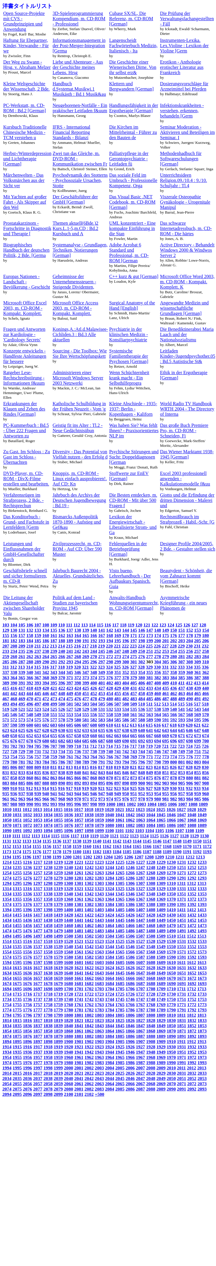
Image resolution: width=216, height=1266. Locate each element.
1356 (27, 899)
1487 (140, 930)
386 (189, 677)
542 (189, 709)
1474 (6, 930)
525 (53, 709)
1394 (6, 909)
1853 (202, 1025)
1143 (127, 841)
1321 (78, 888)
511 (149, 703)
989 (21, 804)
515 (181, 703)
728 (13, 751)
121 (146, 624)
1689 (160, 983)
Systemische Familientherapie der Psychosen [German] (128, 356)
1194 (6, 856)
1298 (47, 883)
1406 (130, 909)
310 (205, 661)
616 (157, 725)
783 (37, 761)
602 (45, 725)
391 (21, 682)
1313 (201, 883)
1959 (58, 1057)
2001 (78, 1067)
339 (21, 672)
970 (77, 798)
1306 (130, 883)
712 (93, 746)
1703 (99, 988)
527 (69, 709)
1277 (37, 877)
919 (85, 788)
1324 (109, 888)
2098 (47, 1094)
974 (109, 798)
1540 (68, 946)
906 (189, 783)
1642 (89, 972)
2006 (130, 1067)
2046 (130, 1078)
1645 (119, 972)
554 (77, 714)
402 (109, 682)
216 (77, 645)
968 (61, 798)
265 (53, 656)
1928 (150, 1046)
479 (101, 698)
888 (45, 783)
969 (69, 798)
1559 (58, 951)
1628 (150, 967)
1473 (202, 925)
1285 (119, 877)
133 (37, 630)
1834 (6, 1025)
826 (173, 767)
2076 (27, 1088)
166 (93, 635)
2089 (160, 1088)
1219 (58, 862)
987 (5, 804)
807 (21, 767)
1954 (6, 1057)
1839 (58, 1025)
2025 (119, 1073)
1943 (99, 1051)
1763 (99, 1004)
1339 (58, 893)
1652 (191, 972)
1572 (191, 951)
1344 (109, 893)
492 (205, 698)
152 (189, 630)
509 (133, 703)
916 (61, 788)
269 (85, 656)
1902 (89, 1041)
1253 (202, 867)
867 (85, 777)
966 (45, 798)
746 (157, 751)
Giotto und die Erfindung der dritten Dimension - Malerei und (187, 500)
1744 (109, 999)
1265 (119, 872)
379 (133, 677)
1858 (47, 1030)
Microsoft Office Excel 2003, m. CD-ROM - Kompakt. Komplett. (25, 308)
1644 (109, 972)
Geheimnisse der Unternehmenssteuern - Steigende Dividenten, (74, 281)
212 (45, 645)
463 (181, 693)
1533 (202, 941)
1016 (68, 809)
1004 (151, 804)
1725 (119, 993)
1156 (46, 846)
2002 (89, 1067)
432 (141, 688)
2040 (68, 1078)
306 (173, 661)
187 (53, 640)
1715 (17, 993)
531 (101, 709)
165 (85, 635)
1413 (201, 909)
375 (101, 677)
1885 (119, 1036)
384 (173, 677)
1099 (99, 830)
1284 (109, 877)
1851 (181, 1025)
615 (149, 725)
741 (117, 751)
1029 (201, 809)
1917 (37, 1046)
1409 (160, 909)
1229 (160, 862)
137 (69, 630)
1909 (160, 1041)
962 (13, 798)
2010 (171, 1067)
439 (197, 688)
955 (165, 793)
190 (77, 640)
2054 (6, 1083)
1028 (191, 809)
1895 (17, 1041)
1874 (6, 1036)
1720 (68, 993)
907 (197, 783)
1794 (6, 1015)
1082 (130, 825)
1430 (171, 914)
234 (13, 651)
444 (29, 693)
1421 (78, 914)
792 (109, 761)
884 (13, 783)
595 (197, 719)
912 (29, 788)
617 (165, 725)
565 (165, 714)
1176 (36, 851)
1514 (6, 941)
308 (189, 661)
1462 (89, 925)
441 (5, 693)
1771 (181, 1004)
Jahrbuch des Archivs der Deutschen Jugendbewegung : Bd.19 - (79, 500)
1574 (6, 957)
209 (21, 645)
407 (149, 682)
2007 (140, 1067)
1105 (159, 830)
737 (85, 751)
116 (107, 624)
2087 (140, 1088)
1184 (117, 851)
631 (69, 730)
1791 (181, 1009)
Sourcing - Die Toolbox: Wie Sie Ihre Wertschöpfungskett (80, 353)
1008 (193, 804)
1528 (150, 941)
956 (173, 793)
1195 (16, 856)
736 (77, 751)
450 (77, 693)
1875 (17, 1036)
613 (133, 725)
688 (109, 740)
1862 (89, 1030)
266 (61, 656)
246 (109, 651)
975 (117, 798)
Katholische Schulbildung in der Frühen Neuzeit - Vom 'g (79, 406)
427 (101, 688)
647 (197, 730)
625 (21, 730)
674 (205, 735)
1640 (68, 972)
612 (125, 725)
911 (21, 788)
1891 (181, 1036)
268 (77, 656)
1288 (150, 877)
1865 (119, 1030)
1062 (130, 819)
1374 (6, 904)
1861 (78, 1030)
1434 (6, 920)
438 (189, 688)
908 (205, 783)
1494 (6, 935)
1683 (99, 983)
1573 (202, 951)
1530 (171, 941)
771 (149, 756)
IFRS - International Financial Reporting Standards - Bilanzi (71, 132)
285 (5, 661)
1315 (17, 888)
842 (93, 772)
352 (125, 672)
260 (13, 656)
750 (189, 751)
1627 (140, 967)
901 (149, 783)
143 (117, 630)
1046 (171, 814)
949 (117, 793)
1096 (68, 830)
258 (205, 651)
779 (5, 761)
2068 (150, 1083)
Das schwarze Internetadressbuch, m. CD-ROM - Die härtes (186, 228)
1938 (47, 1051)
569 (197, 714)
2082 (89, 1088)
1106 (169, 830)
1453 (202, 920)
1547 (140, 946)
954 (157, 793)
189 (69, 640)
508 (125, 703)
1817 (37, 1020)
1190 (177, 851)
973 (101, 798)
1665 (119, 978)
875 (149, 777)
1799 (58, 1015)
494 (13, 703)
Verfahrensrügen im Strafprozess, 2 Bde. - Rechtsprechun (23, 500)
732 (45, 751)
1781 (78, 1009)
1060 (109, 819)
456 (125, 693)
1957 (37, 1057)
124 (170, 624)
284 (205, 656)
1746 (130, 999)
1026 (171, 809)
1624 (109, 967)
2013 (201, 1067)
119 (131, 624)
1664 (109, 978)
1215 (17, 862)
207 (5, 645)
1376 (27, 904)
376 (109, 677)
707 (53, 746)
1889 (160, 1036)
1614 (6, 967)
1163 (117, 846)
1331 (181, 888)
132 (29, 630)
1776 (27, 1009)
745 (149, 751)
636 (109, 730)
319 (69, 666)
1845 (119, 1025)
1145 (147, 841)
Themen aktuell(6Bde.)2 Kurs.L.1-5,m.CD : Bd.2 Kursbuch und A (75, 228)
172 (141, 635)
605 (69, 725)
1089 (202, 825)
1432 (191, 914)
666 (141, 735)
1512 (191, 935)
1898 (47, 1041)
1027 (181, 809)
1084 (150, 825)
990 (29, 804)
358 (173, 672)
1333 (202, 888)
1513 (201, 935)
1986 (130, 1062)
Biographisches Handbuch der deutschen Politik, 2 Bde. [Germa (26, 250)
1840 (68, 1025)
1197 (36, 856)
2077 (37, 1088)
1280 (68, 877)
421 (53, 688)
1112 (26, 835)
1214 (6, 862)
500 (61, 703)
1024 (150, 809)
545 (5, 714)
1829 (160, 1020)
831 (5, 772)
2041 (78, 1078)
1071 (17, 825)
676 (13, 740)
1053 (37, 819)
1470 (171, 925)
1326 (130, 888)
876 (157, 777)
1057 (78, 819)
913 (37, 788)
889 (53, 783)
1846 (130, 1025)
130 (13, 630)
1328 (150, 888)
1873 (202, 1030)
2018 (47, 1073)
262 (29, 656)
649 (5, 735)
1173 (6, 851)
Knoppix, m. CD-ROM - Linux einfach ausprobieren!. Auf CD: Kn (80, 478)
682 (61, 740)
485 (149, 698)
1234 (6, 867)
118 (123, 624)
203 (181, 640)
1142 (117, 841)
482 (125, 698)
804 (205, 761)
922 (109, 788)
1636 (27, 972)
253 (165, 651)
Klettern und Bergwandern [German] (131, 86)
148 (157, 630)
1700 (68, 988)
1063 (140, 819)
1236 (27, 867)
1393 (202, 904)
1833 (202, 1020)
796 (141, 761)
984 (189, 798)
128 (202, 624)
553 (69, 714)
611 (117, 725)
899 (133, 783)
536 (141, 709)
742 (125, 751)
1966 (130, 1057)
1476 (27, 930)
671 (181, 735)
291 (53, 661)
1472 (191, 925)
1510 (171, 935)
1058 (89, 819)
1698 (47, 988)
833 (21, 772)
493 (5, 703)
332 (173, 666)
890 (61, 783)
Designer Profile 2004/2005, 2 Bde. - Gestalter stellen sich (187, 546)
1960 (68, 1057)
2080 (68, 1088)
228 (173, 645)
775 (181, 756)
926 (141, 788)
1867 (140, 1030)
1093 (37, 830)
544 (205, 709)
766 (109, 756)
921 (101, 788)
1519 (58, 941)
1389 (160, 904)
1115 (55, 835)
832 (13, 772)
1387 (140, 904)
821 (133, 767)
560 (125, 714)
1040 (109, 814)
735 (69, 751)
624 (13, 730)
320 (77, 666)
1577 (37, 957)
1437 (37, 920)
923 (117, 788)
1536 (27, 946)
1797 (37, 1015)
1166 (147, 846)
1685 (119, 983)
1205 (118, 856)
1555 (17, 951)
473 (53, 698)
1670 (171, 978)
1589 (160, 957)
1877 (37, 1036)
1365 (119, 899)
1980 (68, 1062)
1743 (99, 999)
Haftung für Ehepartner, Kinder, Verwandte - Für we (26, 45)
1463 (99, 925)
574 (29, 719)
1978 (47, 1062)
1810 (171, 1015)
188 (61, 640)
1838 (47, 1025)
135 (53, 630)
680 (45, 740)
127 (194, 624)
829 (197, 767)
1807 (140, 1015)
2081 (78, 1088)
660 (93, 735)
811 (53, 767)
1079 (99, 825)
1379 (58, 904)
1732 (191, 993)
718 (141, 746)
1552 (191, 946)
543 (197, 709)
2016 (27, 1073)
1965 (119, 1057)
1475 (17, 930)
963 (21, 798)
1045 (160, 814)
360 (189, 672)
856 (205, 772)
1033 (37, 814)
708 (61, 746)
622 (205, 725)
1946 (130, 1051)
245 (101, 651)
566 (173, 714)
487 (165, 698)
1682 (89, 983)
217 (85, 645)
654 (45, 735)
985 (197, 798)
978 (141, 798)
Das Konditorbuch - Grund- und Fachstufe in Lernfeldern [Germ (26, 522)
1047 (181, 814)
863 (53, 777)
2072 (191, 1083)
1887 (140, 1036)
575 (37, 719)
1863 (99, 1030)
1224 (109, 862)
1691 (181, 983)
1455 (17, 925)
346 (77, 672)
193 (101, 640)
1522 (89, 941)
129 (5, 630)
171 (133, 635)
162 (61, 635)
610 (109, 725)
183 (21, 640)
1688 (150, 983)
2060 (68, 1083)
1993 (202, 1062)
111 (69, 624)
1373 (202, 899)
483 (133, 698)
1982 (89, 1062)
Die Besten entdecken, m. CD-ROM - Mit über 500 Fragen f (133, 500)
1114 (45, 835)
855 (197, 772)
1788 (150, 1009)
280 (173, 656)
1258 (47, 872)
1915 (17, 1046)
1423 (99, 914)
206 (205, 640)
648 (205, 730)
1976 (27, 1062)
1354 (6, 899)
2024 (109, 1073)
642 (157, 730)
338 (13, 672)
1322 (89, 888)
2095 (17, 1094)
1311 (181, 883)
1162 (106, 846)
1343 (99, 893)
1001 (121, 804)
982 (173, 798)
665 (133, 735)
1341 (78, 893)
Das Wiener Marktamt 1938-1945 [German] (187, 454)
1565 (119, 951)
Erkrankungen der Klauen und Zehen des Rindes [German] (24, 409)
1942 (89, 1051)
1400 (68, 909)
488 (173, 698)
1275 (17, 877)
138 (77, 630)
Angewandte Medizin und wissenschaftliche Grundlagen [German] (184, 308)
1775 (17, 1009)
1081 (119, 825)
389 (5, 682)
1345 (119, 893)
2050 (171, 1078)
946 (93, 793)
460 (157, 693)
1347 (140, 893)
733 (53, 751)
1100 (109, 830)
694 (157, 740)
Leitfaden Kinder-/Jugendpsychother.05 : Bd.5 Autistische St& (187, 356)
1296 (27, 883)
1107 (179, 830)
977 (133, 798)
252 (157, 651)
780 (13, 761)
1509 (160, 935)
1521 (78, 941)
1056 (68, 819)
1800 (68, 1015)
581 (85, 719)
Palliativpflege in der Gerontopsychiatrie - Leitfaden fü (128, 158)
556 (93, 714)
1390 (171, 904)
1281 (78, 877)
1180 (77, 851)
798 (157, 761)
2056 (27, 1083)
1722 (89, 993)
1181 (87, 851)
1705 (119, 988)
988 (13, 804)
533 (117, 709)
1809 (160, 1015)
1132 (16, 841)
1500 (68, 935)
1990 (171, 1062)
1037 (78, 814)
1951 (181, 1051)
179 (197, 635)
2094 (6, 1094)
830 (205, 767)
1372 (191, 899)
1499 (58, 935)
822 (141, 767)
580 (77, 719)
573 (21, 719)
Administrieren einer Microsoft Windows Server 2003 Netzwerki (78, 378)
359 (181, 672)
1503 (99, 935)
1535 (17, 946)
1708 (150, 988)
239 (53, 651)
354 (141, 672)
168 (109, 635)
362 (205, 672)
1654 (6, 978)
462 (173, 693)
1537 (37, 946)
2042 (89, 1078)
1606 (130, 962)
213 (53, 645)
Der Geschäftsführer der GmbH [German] (75, 199)
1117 (75, 835)
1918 (47, 1046)
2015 (17, 1073)
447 (53, 693)
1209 (159, 856)
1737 (37, 999)
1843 (99, 1025)
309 (197, 661)
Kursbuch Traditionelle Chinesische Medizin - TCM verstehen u (25, 132)
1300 (68, 883)
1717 (37, 993)
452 (93, 693)
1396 (27, 909)
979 (149, 798)
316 (45, 666)
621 (197, 725)
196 (125, 640)
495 (21, 703)
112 (76, 624)
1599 (58, 962)
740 (109, 751)
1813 (201, 1015)
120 (139, 624)
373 (85, 677)
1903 (99, 1041)
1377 (37, 904)
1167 (157, 846)
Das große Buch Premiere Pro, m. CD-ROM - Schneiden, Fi (184, 430)
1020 (109, 809)
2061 (78, 1083)
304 (157, 661)
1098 (89, 830)
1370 (171, 899)
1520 (68, 941)
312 (13, 666)
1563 (99, 951)
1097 (78, 830)
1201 (77, 856)
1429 (160, 914)
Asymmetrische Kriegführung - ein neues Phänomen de (183, 603)
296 (93, 661)
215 (69, 645)
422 (61, 688)
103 (5, 624)
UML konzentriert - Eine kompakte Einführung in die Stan (132, 228)
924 (125, 788)
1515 (17, 941)
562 (141, 714)
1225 (119, 862)
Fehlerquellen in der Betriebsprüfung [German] (128, 549)
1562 (89, 951)
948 (109, 793)
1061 (119, 819)
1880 (68, 1036)
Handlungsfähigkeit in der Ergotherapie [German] (133, 108)
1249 (160, 867)
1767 (140, 1004)
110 (61, 624)
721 (165, 746)
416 (13, 688)
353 (133, 672)
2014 (6, 1073)
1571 (181, 951)
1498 (47, 935)
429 (117, 688)
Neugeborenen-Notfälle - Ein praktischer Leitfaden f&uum (80, 108)
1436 (27, 920)
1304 (109, 883)
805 (5, 767)
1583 (99, 957)
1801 (78, 1015)
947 (101, 793)
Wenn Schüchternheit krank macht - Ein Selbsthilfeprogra (129, 378)
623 (5, 730)
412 (189, 682)
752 (205, 751)
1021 (119, 809)
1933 (202, 1046)
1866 (130, 1030)
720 (157, 746)
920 (93, 788)
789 (85, 761)
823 (149, 767)
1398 (47, 909)
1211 (179, 856)
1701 (78, 988)
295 (85, 661)
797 (149, 761)
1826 (130, 1020)
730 (29, 751)
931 (181, 788)
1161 (96, 846)
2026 (130, 1073)
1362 (89, 899)
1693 (202, 983)
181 (5, 640)
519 (5, 709)
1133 (26, 841)
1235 (17, 867)
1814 (6, 1020)
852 (173, 772)
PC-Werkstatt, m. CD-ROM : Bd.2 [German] (24, 108)
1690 (171, 983)
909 (5, 788)
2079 (58, 1088)
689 (117, 740)
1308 (150, 883)
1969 (160, 1057)
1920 (68, 1046)
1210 (169, 856)
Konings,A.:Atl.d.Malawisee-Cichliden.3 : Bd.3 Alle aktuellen (80, 334)
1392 (191, 904)
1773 (202, 1004)
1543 (99, 946)
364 (13, 677)
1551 (181, 946)
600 (29, 725)
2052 (191, 1078)
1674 (6, 983)
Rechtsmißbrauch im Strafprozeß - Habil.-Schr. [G (187, 519)
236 (29, 651)
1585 (119, 957)
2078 (47, 1088)
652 (29, 735)
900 (141, 783)
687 (101, 740)
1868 (150, 1030)
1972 (191, 1057)
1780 (68, 1009)
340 (29, 672)
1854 (6, 1030)
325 (117, 666)
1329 (160, 888)
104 (13, 624)
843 (101, 772)
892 (77, 783)
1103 (139, 830)
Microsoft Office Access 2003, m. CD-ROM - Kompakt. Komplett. (75, 308)
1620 (68, 967)
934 (205, 788)
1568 (150, 951)
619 (181, 725)
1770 (171, 1004)
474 (61, 698)
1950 (171, 1051)
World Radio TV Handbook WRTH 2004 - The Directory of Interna (187, 409)
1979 (58, 1062)
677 (21, 740)
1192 (197, 851)
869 (101, 777)
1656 (27, 978)
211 (37, 645)
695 (165, 740)
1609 (160, 962)
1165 (137, 846)
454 (109, 693)
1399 (58, 909)
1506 (130, 935)
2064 (109, 1083)
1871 (181, 1030)
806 (13, 767)
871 (117, 777)
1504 (109, 935)
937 (21, 793)
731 (37, 751)
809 (37, 767)
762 (77, 756)
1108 (189, 830)
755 (21, 756)
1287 (140, 877)
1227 (140, 862)
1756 (27, 1004)
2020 (68, 1073)
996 (77, 804)
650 (13, 735)
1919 (58, 1046)
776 (189, 756)
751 (197, 751)
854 (189, 772)
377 (117, 677)
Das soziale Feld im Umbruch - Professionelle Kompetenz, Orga (133, 180)
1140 (96, 841)
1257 (37, 872)
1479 (58, 930)
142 (109, 630)
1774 (6, 1009)
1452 (191, 920)
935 (5, 793)
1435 (17, 920)
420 (45, 688)
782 (29, 761)
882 (205, 777)
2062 (89, 1083)
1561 (78, 951)
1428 (150, 914)
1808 (150, 1015)
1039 (99, 814)
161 (53, 635)
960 (205, 793)
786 (61, 761)
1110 (6, 835)
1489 (160, 930)
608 (93, 725)
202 (173, 640)
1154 (26, 846)
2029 (160, 1073)
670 (173, 735)
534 (125, 709)
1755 (17, 1004)
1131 (6, 841)
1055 (58, 819)
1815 (17, 1020)
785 (53, 761)
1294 (6, 883)
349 (101, 672)
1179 (66, 851)
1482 (89, 930)
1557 (37, 951)
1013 (37, 809)
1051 (17, 819)
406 (141, 682)
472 (45, 698)
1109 (199, 830)
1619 (58, 967)
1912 (191, 1041)
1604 (109, 962)
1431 (181, 914)
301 (133, 661)
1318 (47, 888)
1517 (37, 941)
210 (29, 645)
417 (21, 688)
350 (109, 672)
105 (21, 624)
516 (189, 703)
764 (93, 756)
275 (133, 656)
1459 (58, 925)
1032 (27, 814)
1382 (89, 904)
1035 (58, 814)
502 (77, 703)
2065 (119, 1083)
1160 (87, 846)
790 (93, 761)
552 (61, 714)
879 (181, 777)
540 (173, 709)
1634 (6, 972)
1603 (99, 962)
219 (101, 645)
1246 (130, 867)
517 (197, 703)
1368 (150, 899)
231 (197, 645)
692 (141, 740)
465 (197, 693)
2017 (37, 1073)
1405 (119, 909)
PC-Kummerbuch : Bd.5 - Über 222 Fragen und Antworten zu (26, 430)
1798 (47, 1015)
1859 (58, 1030)
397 (69, 682)
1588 (150, 957)
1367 (140, 899)
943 (69, 793)
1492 (191, 930)
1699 (58, 988)
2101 (78, 1094)
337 (5, 672)
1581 (78, 957)
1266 (130, 872)
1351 (181, 893)
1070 (6, 825)
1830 (171, 1020)
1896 (27, 1041)
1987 (140, 1062)
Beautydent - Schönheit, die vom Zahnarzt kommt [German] (186, 576)
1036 (68, 814)
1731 (181, 993)
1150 (197, 841)
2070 (171, 1083)
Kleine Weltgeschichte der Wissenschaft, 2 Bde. (26, 86)
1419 (58, 914)
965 (37, 798)
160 (45, 635)
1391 (181, 904)
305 (165, 661)
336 (205, 666)
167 (101, 635)
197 (133, 640)
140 (93, 630)
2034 (6, 1078)
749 (181, 751)
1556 (27, 951)
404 (125, 682)
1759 (58, 1004)
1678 (47, 983)
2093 (202, 1088)
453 (101, 693)
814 (77, 767)
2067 (140, 1083)
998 (93, 804)
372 (77, 677)
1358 (47, 899)
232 (205, 645)
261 (21, 656)
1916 (27, 1046)
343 (53, 672)
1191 (187, 851)
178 (189, 635)
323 (101, 666)
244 (93, 651)
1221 (78, 862)
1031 (17, 814)
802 (189, 761)
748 (173, 751)
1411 (181, 909)
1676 (27, 983)
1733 (202, 993)
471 (37, 698)
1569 (160, 951)
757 (37, 756)
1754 (6, 1004)
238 (45, 651)
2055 (17, 1083)
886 (29, 783)
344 (61, 672)
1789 (160, 1009)
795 (133, 761)
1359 (58, 899)
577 (53, 719)
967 (53, 798)
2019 (58, 1073)
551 (53, 714)
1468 (150, 925)
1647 (140, 972)
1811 (181, 1015)
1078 (89, 825)
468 (13, 698)
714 (109, 746)
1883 (99, 1036)
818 (109, 767)
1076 (68, 825)
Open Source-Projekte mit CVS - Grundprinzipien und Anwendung (24, 21)
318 (61, 666)
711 (85, 746)
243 (85, 651)
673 (197, 735)
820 (125, 767)
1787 (140, 1009)
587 (133, 719)
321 (85, 666)
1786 (130, 1009)
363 (5, 677)
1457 (37, 925)
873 (133, 777)
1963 (99, 1057)
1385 (119, 904)
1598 (47, 962)
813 (69, 767)
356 (157, 672)
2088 (150, 1088)
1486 (130, 930)
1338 (47, 893)
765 (101, 756)
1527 (140, 941)
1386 (130, 904)
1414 (6, 914)
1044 (150, 814)
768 (125, 756)
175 (165, 635)
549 (37, 714)
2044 (109, 1078)
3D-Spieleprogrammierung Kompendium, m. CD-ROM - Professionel (79, 18)
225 (149, 645)
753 (5, 756)
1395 (17, 909)
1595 (17, 962)
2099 (58, 1094)
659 (85, 735)
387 (197, 677)
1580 (68, 957)
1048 (191, 814)
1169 (177, 846)
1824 (109, 1020)
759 (53, 756)
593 (181, 719)
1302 (89, 883)
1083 (140, 825)
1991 (181, 1062)
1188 (157, 851)
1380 (68, 904)
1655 (17, 978)
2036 (27, 1078)
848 (141, 772)
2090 (171, 1088)
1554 (6, 951)
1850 (171, 1025)
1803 (99, 1015)
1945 (119, 1051)
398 (77, 682)
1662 (89, 978)
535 (133, 709)
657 (69, 735)
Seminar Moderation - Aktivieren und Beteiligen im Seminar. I (187, 132)
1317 (37, 888)
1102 (129, 830)
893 (85, 783)
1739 (58, 999)
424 (77, 688)
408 (157, 682)
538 (157, 709)
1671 (181, 978)
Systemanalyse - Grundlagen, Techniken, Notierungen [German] (80, 250)
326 (125, 666)
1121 (114, 835)
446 (45, 693)
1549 (160, 946)
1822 (89, 1020)
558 (109, 714)
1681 (78, 983)
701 (5, 746)
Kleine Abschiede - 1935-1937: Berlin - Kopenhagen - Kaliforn (133, 409)
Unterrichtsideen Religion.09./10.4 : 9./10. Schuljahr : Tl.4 (183, 180)
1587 (140, 957)
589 (149, 719)
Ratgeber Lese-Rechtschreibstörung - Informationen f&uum (24, 378)
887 (37, 783)
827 (181, 767)
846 (125, 772)
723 (181, 746)
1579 (58, 957)
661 (101, 735)
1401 (78, 909)
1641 (78, 972)
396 (61, 682)
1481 (78, 930)
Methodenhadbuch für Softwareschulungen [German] (181, 158)
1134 (36, 841)
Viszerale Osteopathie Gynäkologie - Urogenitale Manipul (185, 202)
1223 (99, 862)
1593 (202, 957)
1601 (78, 962)
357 (165, 672)
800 (173, 761)
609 (101, 725)
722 (173, 746)
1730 (171, 993)
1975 (17, 1062)
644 (173, 730)
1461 (78, 925)
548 (29, 714)
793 (117, 761)
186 (45, 640)
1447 (140, 920)
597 (5, 725)
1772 (191, 1004)
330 (157, 666)
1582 (89, 957)
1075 (58, 825)
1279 (58, 877)
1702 (89, 988)
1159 (77, 846)
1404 (109, 909)
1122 (124, 835)
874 (141, 777)
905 (181, 783)
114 (92, 624)
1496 (27, 935)
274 (125, 656)
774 (173, 756)
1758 (47, 1004)
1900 (68, 1041)
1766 (130, 1004)
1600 (68, 962)
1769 (160, 1004)
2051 (181, 1078)
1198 (46, 856)
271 (101, 656)
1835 (17, 1025)
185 (37, 640)
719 (149, 746)
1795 (17, 1015)
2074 (6, 1088)
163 (69, 635)
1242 (89, 867)
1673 (202, 978)
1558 (47, 951)
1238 (47, 867)
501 (69, 703)
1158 (66, 846)
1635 (17, 972)
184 (29, 640)
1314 (6, 888)
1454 (6, 925)
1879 (58, 1036)
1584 (109, 957)
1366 (130, 899)
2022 (89, 1073)
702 (13, 746)
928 (157, 788)
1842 (89, 1025)
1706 (130, 988)
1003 (141, 804)
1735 (17, 999)
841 (85, 772)
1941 (78, 1051)
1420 (68, 914)
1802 (89, 1015)
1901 (78, 1041)
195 (117, 640)
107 (37, 624)
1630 (171, 967)
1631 (181, 967)
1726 (130, 993)
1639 (58, 972)
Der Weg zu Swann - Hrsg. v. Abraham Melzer (27, 64)
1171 (197, 846)
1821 (78, 1020)
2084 (109, 1088)
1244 (109, 867)
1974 (6, 1062)
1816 (27, 1020)
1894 (6, 1041)
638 (125, 730)
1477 (37, 930)
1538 (47, 946)
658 (77, 735)
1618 (47, 967)
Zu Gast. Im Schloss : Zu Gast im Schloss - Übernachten (26, 457)
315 (37, 666)
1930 (171, 1046)
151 (181, 630)
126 (186, 624)
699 (197, 740)
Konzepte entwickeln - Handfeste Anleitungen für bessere (24, 356)
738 (93, 751)
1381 (78, 904)
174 (157, 635)
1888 (150, 1036)
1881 (78, 1036)
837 (53, 772)
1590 (171, 957)
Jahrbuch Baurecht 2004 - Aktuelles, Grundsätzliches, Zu (78, 576)
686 (93, 740)
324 (109, 666)
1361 (78, 899)
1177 (46, 851)
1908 (150, 1041)
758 (45, 756)
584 (109, 719)
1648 (150, 972)
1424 (109, 914)
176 (173, 635)
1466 (130, 925)
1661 (78, 978)
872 (125, 777)
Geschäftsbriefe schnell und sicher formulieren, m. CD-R (25, 576)
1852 (191, 1025)
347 (85, 672)
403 (117, 682)
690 (125, 740)
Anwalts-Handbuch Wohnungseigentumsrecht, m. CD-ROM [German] (134, 603)
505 (101, 703)
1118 (84, 835)
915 (53, 788)
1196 (26, 856)
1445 (119, 920)
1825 (119, 1020)
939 (37, 793)
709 (69, 746)
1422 (89, 914)
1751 (181, 999)
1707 (140, 988)
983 (181, 798)
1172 (207, 846)
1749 (160, 999)
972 (93, 798)
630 (61, 730)
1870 (171, 1030)
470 (29, 698)
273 (117, 656)
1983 (99, 1062)
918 (77, 788)
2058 (47, 1083)
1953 (202, 1051)
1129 (194, 835)
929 (165, 788)
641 (149, 730)
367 (37, 677)
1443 (99, 920)
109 (53, 624)
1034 (47, 814)
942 (61, 793)
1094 (47, 830)
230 (189, 645)
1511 (181, 935)
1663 (99, 978)
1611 (181, 962)
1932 (191, 1046)
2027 (140, 1073)
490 (189, 698)
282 (189, 656)
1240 (68, 867)
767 (117, 756)
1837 (37, 1025)
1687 (140, 983)
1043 (140, 814)
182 (13, 640)
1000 (110, 804)
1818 (47, 1020)
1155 (36, 846)
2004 (109, 1067)
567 (181, 714)
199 (149, 640)
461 (165, 693)
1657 (37, 978)
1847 (140, 1025)
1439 (58, 920)
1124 (144, 835)
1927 (140, 1046)
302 (141, 661)
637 (117, 730)
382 (157, 677)
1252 (191, 867)
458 (141, 693)
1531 (181, 941)
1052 (27, 819)
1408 (150, 909)
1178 (56, 851)
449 (69, 693)
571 (5, 719)
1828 (150, 1020)
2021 (78, 1073)
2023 (99, 1073)
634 (93, 730)
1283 (99, 877)
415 (5, 688)
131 (21, 630)
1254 (6, 872)
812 (61, 767)
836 (45, 772)
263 (37, 656)
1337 (37, 893)
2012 (191, 1067)
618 (173, 725)
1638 (47, 972)
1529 (160, 941)
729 (21, 751)
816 (93, 767)
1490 (171, 930)
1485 (119, 930)
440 (205, 688)
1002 (131, 804)
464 (189, 693)
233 (5, 651)
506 (109, 703)
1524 (109, 941)
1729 (160, 993)
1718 (47, 993)
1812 (191, 1015)
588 (141, 719)
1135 (46, 841)
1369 (160, 899)
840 (77, 772)
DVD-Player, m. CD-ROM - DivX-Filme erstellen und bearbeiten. (26, 478)
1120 (104, 835)
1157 (56, 846)
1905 (119, 1041)
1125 (154, 835)
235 (21, 651)
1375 (17, 904)
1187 (147, 851)
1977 (37, 1062)
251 (149, 651)
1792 (191, 1009)
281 (181, 656)
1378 (47, 904)
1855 (17, 1030)
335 (197, 666)
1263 (99, 872)
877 (165, 777)
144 (125, 630)
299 (117, 661)
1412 (191, 909)
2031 (181, 1073)
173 (149, 635)
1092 (27, 830)
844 (109, 772)
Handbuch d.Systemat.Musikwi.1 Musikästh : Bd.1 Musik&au (79, 89)
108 (45, 624)
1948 (150, 1051)
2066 (130, 1083)
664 (125, 735)
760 (61, 756)
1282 (89, 877)
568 (189, 714)
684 (77, 740)
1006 (172, 804)
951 (133, 793)
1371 (181, 899)
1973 (202, 1057)
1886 (130, 1036)
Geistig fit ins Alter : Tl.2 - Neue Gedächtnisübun (78, 428)
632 (77, 730)
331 (165, 666)
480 (109, 698)
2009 (160, 1067)
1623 (99, 967)
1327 (140, 888)
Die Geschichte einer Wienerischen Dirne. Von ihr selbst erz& (132, 67)
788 (77, 761)
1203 (97, 856)
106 (29, 624)
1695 (17, 988)
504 (93, 703)
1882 (89, 1036)
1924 (109, 1046)
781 (21, 761)
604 (61, 725)
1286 (130, 877)
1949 (160, 1051)
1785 (119, 1009)
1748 (150, 999)
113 (84, 624)
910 (13, 788)
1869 (160, 1030)
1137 (66, 841)
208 (13, 645)
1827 (140, 1020)
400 (93, 682)
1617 (37, 967)
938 (29, 793)
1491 (181, 930)
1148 (177, 841)
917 (69, 788)
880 (189, 777)
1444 (109, 920)
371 (69, 677)
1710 (171, 988)
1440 (68, 920)
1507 (140, 935)
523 (37, 709)
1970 (171, 1057)
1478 (47, 930)
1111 (16, 835)
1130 (204, 835)
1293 (202, 877)
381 (149, 677)
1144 (137, 841)
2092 (191, 1088)
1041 (119, 814)
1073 (37, 825)
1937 (37, 1051)
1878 (47, 1036)
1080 (109, 825)
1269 (160, 872)
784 (45, 761)
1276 (27, 877)
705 (37, 746)
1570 (171, 951)
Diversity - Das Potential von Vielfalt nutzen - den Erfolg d (80, 454)
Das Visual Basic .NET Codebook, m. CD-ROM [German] (132, 202)
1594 (6, 962)
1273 (202, 872)
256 (189, 651)
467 (5, 698)
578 (61, 719)
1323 (99, 888)
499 (53, 703)
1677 (37, 983)
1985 (119, 1062)
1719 (58, 993)
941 (53, 793)
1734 (6, 999)
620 (189, 725)
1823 (99, 1020)
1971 (181, 1057)
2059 (58, 1083)
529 (85, 709)
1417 (37, 914)
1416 (27, 914)
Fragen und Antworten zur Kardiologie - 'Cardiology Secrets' (24, 334)
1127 (174, 835)
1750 (171, 999)
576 (45, 719)
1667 (140, 978)
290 (45, 661)
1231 (181, 862)
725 (197, 746)
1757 (37, 1004)
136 (61, 630)
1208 (149, 856)
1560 (68, 951)
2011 (181, 1067)
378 (125, 677)
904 (173, 783)
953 (149, 793)
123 (162, 624)
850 (157, 772)
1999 (58, 1067)
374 (93, 677)
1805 (119, 1015)
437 (181, 688)
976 (125, 798)
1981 (78, 1062)
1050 (6, 819)
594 (189, 719)
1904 (109, 1041)
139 (85, 630)
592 (173, 719)
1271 (181, 872)
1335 (17, 893)
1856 (27, 1030)
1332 (191, 888)
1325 (119, 888)
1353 (202, 893)
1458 (47, 925)
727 (5, 751)
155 (5, 635)
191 (85, 640)
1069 (202, 819)
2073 (202, 1083)
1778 (47, 1009)
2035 (17, 1078)
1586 (130, 957)
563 (149, 714)
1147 (167, 841)
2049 (160, 1078)
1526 (130, 941)
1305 (119, 883)
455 (117, 693)
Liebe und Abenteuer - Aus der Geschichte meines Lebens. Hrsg (78, 67)
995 (69, 804)
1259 (58, 872)
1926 (130, 1046)
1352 (191, 893)
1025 (160, 809)
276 (141, 656)
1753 (202, 999)
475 (69, 698)
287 (21, 661)
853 (181, 772)
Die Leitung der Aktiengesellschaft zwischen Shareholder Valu (23, 605)
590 (157, 719)
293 (69, 661)
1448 (150, 920)
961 (5, 798)
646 (189, 730)
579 (69, 719)
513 (165, 703)
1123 (134, 835)
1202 (87, 856)
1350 (171, 893)
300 (125, 661)
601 (37, 725)
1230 (171, 862)
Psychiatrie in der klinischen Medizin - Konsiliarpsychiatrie (128, 334)
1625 (119, 967)
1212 (190, 856)
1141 (106, 841)
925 (133, 788)
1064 (150, 819)
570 (205, 714)
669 (165, 735)
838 (61, 772)
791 (101, 761)
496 (29, 703)
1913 (201, 1041)
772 (157, 756)
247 (117, 651)
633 (85, 730)
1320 (68, 888)
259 (5, 656)
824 (157, 767)
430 (125, 688)
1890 (171, 1036)
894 (93, 783)
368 (45, 677)
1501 (78, 935)
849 (149, 772)
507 (117, 703)
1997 (37, 1067)
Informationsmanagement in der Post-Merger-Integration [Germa (79, 45)
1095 (58, 830)
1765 (119, 1004)
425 (85, 688)
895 (101, 783)
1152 (6, 846)
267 (69, 656)
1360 (68, 899)
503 (85, 703)
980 (157, 798)
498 (45, 703)
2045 (119, 1078)
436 (173, 688)
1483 (99, 930)
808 (29, 767)
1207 (138, 856)
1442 (89, 920)
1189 (167, 851)
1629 (160, 967)
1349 (160, 893)
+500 (99, 1094)
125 (178, 624)
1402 (89, 909)
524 (45, 709)
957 (181, 793)
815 (85, 767)
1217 (37, 862)
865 (69, 777)
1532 (191, 941)
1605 (119, 962)
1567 (140, 951)
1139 (87, 841)
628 (45, 730)
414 (205, 682)
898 (125, 783)
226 (157, 645)
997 (85, 804)
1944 (109, 1051)
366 (29, 677)
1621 (78, 967)
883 (5, 783)
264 (45, 656)
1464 (109, 925)
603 (53, 725)
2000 (68, 1067)
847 (133, 772)
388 (205, 677)
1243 (99, 867)
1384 (109, 904)
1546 (130, 946)
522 (29, 709)
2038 (47, 1078)
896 (109, 783)
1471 (181, 925)
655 (53, 735)
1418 (47, 914)
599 (21, 725)
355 (149, 672)
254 (173, 651)
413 (197, 682)
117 (115, 624)
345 (69, 672)
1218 (47, 862)
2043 (99, 1078)
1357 (37, 899)
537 (149, 709)
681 (53, 740)
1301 (78, 883)
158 (29, 635)
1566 (130, 951)
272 (109, 656)
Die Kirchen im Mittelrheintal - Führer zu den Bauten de (133, 132)
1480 (68, 930)
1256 (27, 872)
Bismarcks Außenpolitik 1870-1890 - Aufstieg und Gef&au (77, 522)
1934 (6, 1051)
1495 (17, 935)
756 (29, 756)
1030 (6, 814)
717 (133, 746)
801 (181, 761)
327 (133, 666)
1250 (171, 867)
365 (21, 677)
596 (205, 719)
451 (85, 693)
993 (53, 804)
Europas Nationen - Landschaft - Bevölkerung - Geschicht (26, 281)
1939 (58, 1051)
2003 (99, 1067)
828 (189, 767)
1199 (56, 856)
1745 (119, 999)
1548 (150, 946)
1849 (160, 1025)
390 (13, 682)
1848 (150, 1025)
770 (141, 756)
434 (157, 688)
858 (13, 777)
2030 (171, 1073)
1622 (89, 967)
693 (149, 740)
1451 (181, 920)
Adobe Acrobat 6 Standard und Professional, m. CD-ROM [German (129, 252)
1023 (140, 809)
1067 (181, 819)
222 (125, 645)
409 (165, 682)
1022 (129, 809)
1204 (108, 856)
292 (61, 661)
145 (133, 630)
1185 (127, 851)
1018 (88, 809)
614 (141, 725)
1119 (94, 835)
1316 (27, 888)
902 (157, 783)
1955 (17, 1057)
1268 (150, 872)
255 (181, 651)
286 (13, 661)
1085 (160, 825)
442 (13, 693)
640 (141, 730)
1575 (17, 957)
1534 (6, 946)
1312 (191, 883)
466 (205, 693)
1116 (65, 835)
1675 (17, 983)
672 (189, 735)
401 (101, 682)
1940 (68, 1051)
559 (117, 714)
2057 (37, 1083)
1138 (77, 841)
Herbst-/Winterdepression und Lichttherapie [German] (27, 158)
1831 (181, 1020)
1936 (27, 1051)
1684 (109, 983)
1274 (6, 877)
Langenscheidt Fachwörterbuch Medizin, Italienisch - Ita (133, 45)
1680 (68, 983)
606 (77, 725)
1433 (202, 914)
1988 (150, 1062)
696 (173, 740)
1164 (127, 846)
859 (21, 777)
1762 (89, 1004)
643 (165, 730)
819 (117, 767)
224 (141, 645)
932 (189, 788)
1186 (137, 851)
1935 (17, 1051)
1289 (160, 877)
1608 (150, 962)
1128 (184, 835)
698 (189, 740)
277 (149, 656)
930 (173, 788)
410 (173, 682)
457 (133, 693)
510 (141, 703)
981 (165, 798)
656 (61, 735)
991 (37, 804)
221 (117, 645)
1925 (119, 1046)
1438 (47, 920)
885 (21, 783)
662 (109, 735)
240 (61, 651)
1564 (109, 951)
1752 (191, 999)
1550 (171, 946)
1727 (140, 993)
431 (133, 688)
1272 (191, 872)
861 (37, 777)
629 (53, 730)
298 (109, 661)
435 (165, 688)
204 (189, 640)
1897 (37, 1041)
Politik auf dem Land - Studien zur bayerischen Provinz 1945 (75, 603)
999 (101, 804)
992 (45, 804)
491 (197, 698)
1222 (89, 862)
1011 (17, 809)
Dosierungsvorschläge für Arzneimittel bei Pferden (184, 86)
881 (197, 777)
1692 (191, 983)
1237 (37, 867)
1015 (58, 809)
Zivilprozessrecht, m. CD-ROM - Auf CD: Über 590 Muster (77, 549)
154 (205, 630)
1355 (17, 899)
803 (197, 761)
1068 (191, 819)
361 (197, 672)
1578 (47, 957)
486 (157, 698)
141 (101, 630)
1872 (191, 1030)
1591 (181, 957)
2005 (119, 1067)
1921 (78, 1046)
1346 (130, 893)
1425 (119, 914)
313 (21, 666)
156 (13, 635)
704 (29, 746)
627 (37, 730)
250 (141, 651)
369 (53, 677)
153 (197, 630)
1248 (150, 867)
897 (117, 783)
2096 (27, 1094)
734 (61, 751)
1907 (140, 1041)
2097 (37, 1094)
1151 (207, 841)
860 (29, 777)
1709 (160, 988)
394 (45, 682)
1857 (37, 1030)
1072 (27, 825)
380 (141, 677)
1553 (202, 946)
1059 (99, 819)
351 (117, 672)
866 (77, 777)
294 (77, 661)
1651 (181, 972)
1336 (27, 893)
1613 (201, 962)
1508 (150, 935)
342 (45, 672)
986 (205, 798)
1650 (171, 972)
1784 (109, 1009)
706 (45, 746)
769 (133, 756)
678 (29, 740)
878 (173, 777)
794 (125, 761)
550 (45, 714)
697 (181, 740)
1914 (6, 1046)
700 (205, 740)
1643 (99, 972)
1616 (27, 967)
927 (149, 788)
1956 (27, 1057)
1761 (78, 1004)
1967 (140, 1057)
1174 (16, 851)
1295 (17, 883)
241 (69, 651)
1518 (47, 941)
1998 (47, 1067)
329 (149, 666)
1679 (58, 983)
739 (101, 751)
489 (181, 698)
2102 (89, 1094)
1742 (89, 999)
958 (189, 793)
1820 (68, 1020)
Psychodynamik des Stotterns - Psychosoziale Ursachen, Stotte (80, 180)
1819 (58, 1020)
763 (85, 756)
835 (37, 772)
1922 (89, 1046)
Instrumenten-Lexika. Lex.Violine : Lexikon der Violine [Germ (184, 45)
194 (109, 640)
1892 (191, 1036)
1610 (171, 962)
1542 (89, 946)
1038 (89, 814)
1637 (37, 972)
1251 (181, 867)
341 (37, 672)
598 (13, 725)
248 (125, 651)
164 (77, 635)
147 (149, 630)
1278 (47, 877)
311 (5, 666)
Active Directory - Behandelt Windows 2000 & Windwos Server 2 (187, 250)
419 (37, 688)
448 (61, 693)
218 (93, 645)
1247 (140, 867)
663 (117, 735)
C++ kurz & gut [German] (133, 276)
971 (85, 798)
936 (13, 793)
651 (21, 735)
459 (149, 693)
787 (69, 761)
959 (197, 793)
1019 (99, 809)
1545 (119, 946)
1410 (171, 909)
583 (101, 719)
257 (197, 651)
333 (181, 666)
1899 (58, 1041)
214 (61, 645)
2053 (202, 1078)
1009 (203, 804)
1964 (109, 1057)
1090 (6, 830)
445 (37, 693)
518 (205, 703)
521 (21, 709)
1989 (160, 1062)
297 (101, 661)
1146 (157, 841)
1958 (47, 1057)
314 (29, 666)
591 (165, 719)
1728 (150, 993)
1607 (140, 962)
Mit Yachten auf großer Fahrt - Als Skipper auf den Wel (25, 202)
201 (165, 640)
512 (157, 703)
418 (29, 688)
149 (165, 630)
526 (61, 709)
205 (197, 640)
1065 (160, 819)
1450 (171, 920)
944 (77, 793)
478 (93, 698)
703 (21, 746)
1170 (187, 846)
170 (125, 635)
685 (85, 740)
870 (109, 777)
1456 (27, 925)
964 (29, 798)
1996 (27, 1067)
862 (45, 777)
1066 (171, 819)
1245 (119, 867)
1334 (6, 893)
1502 (89, 935)
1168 (167, 846)
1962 (89, 1057)
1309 (160, 883)
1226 (130, 862)
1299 (58, 883)
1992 (191, 1062)
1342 (89, 893)
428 (109, 688)
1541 (78, 946)
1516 (27, 941)
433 (149, 688)
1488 (150, 930)
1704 (109, 988)
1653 (202, 972)
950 (125, 793)
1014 (47, 809)
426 (93, 688)
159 (37, 635)
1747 (140, 999)
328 (141, 666)
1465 (119, 925)
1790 (171, 1009)
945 (85, 793)
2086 (130, 1088)
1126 (164, 835)
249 (133, 651)
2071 (181, 1083)
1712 (191, 988)
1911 (181, 1041)
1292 (191, 877)
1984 (109, 1062)
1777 (37, 1009)
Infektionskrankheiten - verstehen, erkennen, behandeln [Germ (182, 110)
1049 (202, 814)
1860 (68, 1030)
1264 (109, 872)
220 (109, 645)
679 (37, 740)
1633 (202, 967)
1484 (109, 930)
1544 (109, 946)
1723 (99, 993)
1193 (207, 851)
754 (13, 756)
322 (93, 666)
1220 (68, 862)
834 (29, 772)
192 (93, 640)
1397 (37, 909)
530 (93, 709)
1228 (150, 862)
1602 (89, 962)
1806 (130, 1015)
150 (173, 630)
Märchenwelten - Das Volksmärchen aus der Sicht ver (23, 180)
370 (61, 677)
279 (165, 656)
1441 (78, 920)
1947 (140, 1051)
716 (125, 746)
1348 (150, 893)
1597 (37, 962)
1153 (16, 846)
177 (181, 635)
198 (141, 640)
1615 (17, 967)
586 (125, 719)
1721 (78, 993)
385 (181, 677)
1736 (27, 999)
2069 (160, 1083)
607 (85, 725)
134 (45, 630)
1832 (191, 1020)
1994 (6, 1067)
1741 (78, 999)
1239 (58, 867)
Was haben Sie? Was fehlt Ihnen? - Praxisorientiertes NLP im (134, 430)
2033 (202, 1073)
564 (157, 714)
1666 (130, 978)
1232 (191, 862)
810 (45, 767)
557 (101, 714)
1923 (99, 1046)
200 (157, 640)
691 (133, 740)
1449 (160, 920)
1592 (191, 957)
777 (197, 756)
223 (133, 645)
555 (85, 714)
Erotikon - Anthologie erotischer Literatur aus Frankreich (181, 67)
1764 (109, 1004)
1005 (162, 804)
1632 (191, 967)
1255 (17, 872)
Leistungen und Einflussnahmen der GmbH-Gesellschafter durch (23, 551)
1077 (78, 825)
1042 (130, 814)
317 (53, 666)
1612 (191, 962)
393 (37, 682)
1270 (171, 872)
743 (133, 751)
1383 (99, 904)
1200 (66, 856)
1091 (17, 830)
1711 (181, 988)
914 (45, 788)
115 (100, 624)
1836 (27, 1025)
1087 (181, 825)
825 (165, 767)
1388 (150, 904)
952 (141, 793)
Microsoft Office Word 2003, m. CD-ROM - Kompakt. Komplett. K (187, 281)
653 (37, 735)
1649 (160, 972)
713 (101, 746)
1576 (27, 957)
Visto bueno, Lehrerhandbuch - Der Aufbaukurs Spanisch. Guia (130, 578)
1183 (106, 851)
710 (77, 746)
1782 (89, 1009)
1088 (191, 825)
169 (117, 635)
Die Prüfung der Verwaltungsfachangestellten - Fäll (187, 18)
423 (69, 688)
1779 (58, 1009)
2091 (181, 1088)
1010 (6, 809)
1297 (37, 883)
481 (117, 698)
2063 (99, 1083)
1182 (96, 851)
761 (69, 756)
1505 (119, 935)
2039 (58, 1078)
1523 (99, 941)
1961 (78, 1057)
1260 (68, 872)
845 (117, 772)
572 (13, 719)
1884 (109, 1036)
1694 (6, 988)
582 (93, 719)
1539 (58, 946)
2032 (191, 1073)
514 (173, 703)
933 (197, 788)
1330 (171, 888)
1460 (68, 925)
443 (21, 693)
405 (133, 682)
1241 (78, 867)
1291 (181, 877)
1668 (150, 978)
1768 (150, 1004)
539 (165, 709)
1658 (47, 978)
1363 (99, 899)
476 (77, 698)
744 (141, 751)
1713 (201, 988)
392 (29, 682)
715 (117, 746)
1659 (58, 978)
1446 (130, 920)
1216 (27, 862)
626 (29, 730)
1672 (191, 978)
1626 (130, 967)
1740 (68, 999)
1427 (140, 914)
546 (13, 714)
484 (141, 698)
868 (93, 777)
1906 (130, 1041)
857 (5, 777)
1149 (187, 841)
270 (93, 656)
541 (181, 709)
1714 (6, 993)
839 (69, 772)
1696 (27, 988)
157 (21, 635)
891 (69, 783)
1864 (109, 1030)
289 (37, 661)
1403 (99, 909)
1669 (160, 978)
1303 (99, 883)
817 (101, 767)
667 (149, 735)
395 (53, 682)
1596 (27, 962)
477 (85, 698)
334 (189, 666)
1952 (191, 1051)
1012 (27, 809)
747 (165, 751)
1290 (171, 877)
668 (157, 735)
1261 (78, 872)
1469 (160, 925)
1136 (56, 841)
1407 (140, 909)
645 (181, 730)
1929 (160, 1046)
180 (205, 635)
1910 (171, 1041)
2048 (150, 1078)
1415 (17, 914)
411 (181, 682)
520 (13, 709)
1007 (182, 804)
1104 (149, 830)
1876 (27, 1036)
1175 (26, 851)
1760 (68, 1004)
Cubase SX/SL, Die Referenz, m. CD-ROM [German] (131, 18)
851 (165, 772)
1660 (68, 978)
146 (141, 630)
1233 (202, 862)
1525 (119, 941)
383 (165, 677)
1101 (119, 830)
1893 (202, 1036)
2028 (150, 1073)
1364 (109, 899)
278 (157, 656)
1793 (202, 1009)
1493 (202, 930)
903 (165, 783)
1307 (140, 883)
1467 (140, 925)
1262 (89, 872)
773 (165, 756)
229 (181, 645)
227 (165, 645)
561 (133, 714)
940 (45, 793)
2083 (99, 1088)
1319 (58, 888)
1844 (109, 1025)
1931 (181, 1046)
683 (69, 740)
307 (181, 661)
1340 (68, 893)
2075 (17, 1088)
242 (77, 651)
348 (93, 672)
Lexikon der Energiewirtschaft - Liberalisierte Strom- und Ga (133, 524)
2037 (37, 1078)
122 (154, 624)
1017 (78, 809)
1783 (99, 1009)
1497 (37, 935)
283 (197, 656)
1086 (171, 825)
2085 (119, 1088)
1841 (78, 1025)
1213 (200, 856)
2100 (68, 1094)
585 (117, 719)
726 (205, 746)
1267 (140, 872)
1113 (35, 835)
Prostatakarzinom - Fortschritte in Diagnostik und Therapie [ (27, 228)
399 (85, 682)
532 (109, 709)
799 (165, 761)
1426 (130, 914)
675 (5, 740)
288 (29, 661)
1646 (130, 972)
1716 (27, 993)
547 (21, 714)
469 (21, 698)
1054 (47, 819)
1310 (171, 883)
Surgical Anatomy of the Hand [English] (132, 305)
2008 (150, 1067)
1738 (47, 999)
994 (61, 804)
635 (101, 730)
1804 (109, 1015)
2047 (140, 1078)
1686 (130, 983)
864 (61, 777)
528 (77, 709)
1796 (27, 1015)
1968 (150, 1057)
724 (189, 746)
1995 (17, 1067)
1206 (128, 856)
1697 (37, 988)
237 (37, 651)
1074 (47, 825)
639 (133, 730)
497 (37, 703)
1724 (109, 993)
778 (205, 756)
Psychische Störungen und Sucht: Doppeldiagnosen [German (134, 457)
